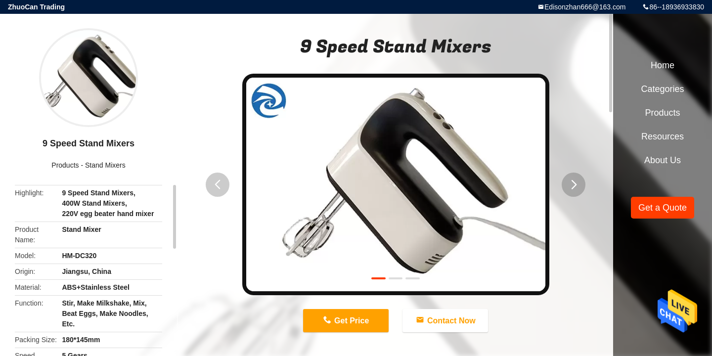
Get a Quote (662, 208)
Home (662, 65)
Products (65, 165)
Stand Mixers (105, 165)
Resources (662, 136)
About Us (662, 160)
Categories (662, 89)
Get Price (351, 320)
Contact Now (451, 320)
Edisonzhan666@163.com (584, 7)
